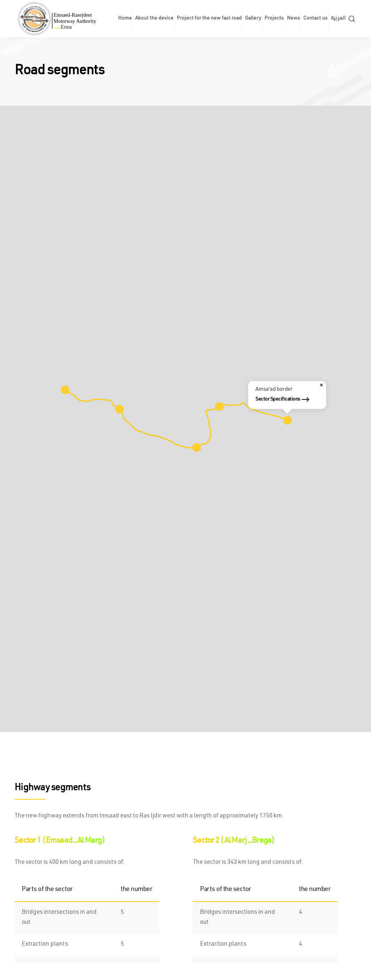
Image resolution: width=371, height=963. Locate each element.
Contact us (315, 18)
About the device (154, 18)
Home (125, 18)
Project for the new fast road (209, 18)
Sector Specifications (277, 399)
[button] (352, 19)
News (293, 18)
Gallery (253, 18)
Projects (274, 18)
